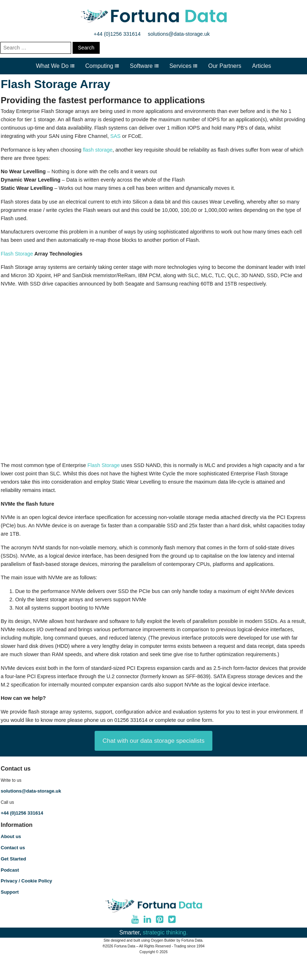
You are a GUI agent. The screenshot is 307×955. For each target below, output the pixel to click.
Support (10, 892)
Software (144, 66)
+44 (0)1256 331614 (117, 34)
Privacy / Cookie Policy (26, 881)
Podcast (10, 870)
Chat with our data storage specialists (154, 740)
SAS (115, 136)
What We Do (55, 66)
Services (183, 66)
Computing (102, 66)
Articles (261, 66)
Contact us (13, 847)
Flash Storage (17, 254)
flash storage (97, 150)
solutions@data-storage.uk (178, 34)
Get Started (13, 859)
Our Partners (224, 66)
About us (11, 836)
